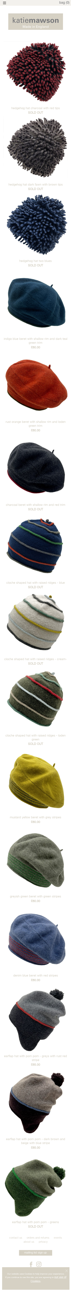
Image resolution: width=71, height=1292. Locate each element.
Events (58, 1238)
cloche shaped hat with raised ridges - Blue (35, 582)
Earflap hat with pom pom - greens (35, 1222)
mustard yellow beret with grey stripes (35, 817)
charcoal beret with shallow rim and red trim (35, 505)
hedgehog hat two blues (35, 261)
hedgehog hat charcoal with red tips (35, 108)
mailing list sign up (35, 1252)
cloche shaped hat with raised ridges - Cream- (35, 659)
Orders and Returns (38, 1238)
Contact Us (15, 1238)
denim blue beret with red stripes (35, 975)
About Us (29, 1242)
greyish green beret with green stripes (35, 896)
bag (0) (64, 2)
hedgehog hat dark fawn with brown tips (35, 184)
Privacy (43, 1242)
